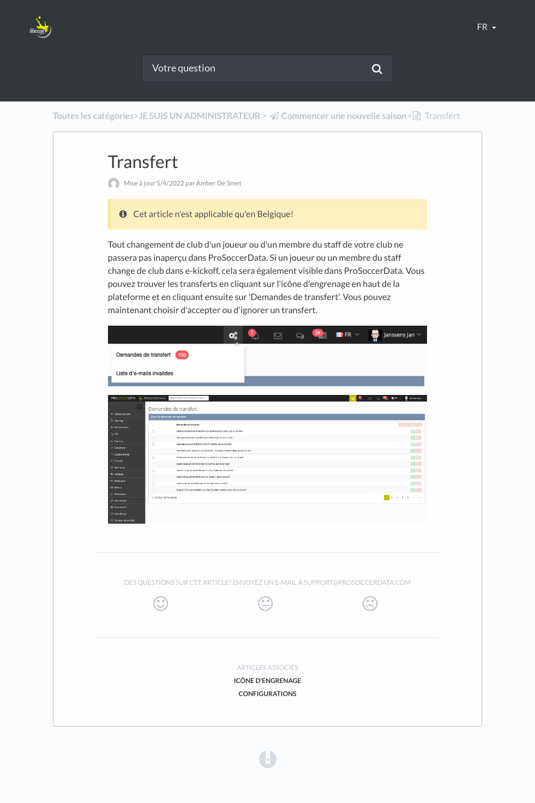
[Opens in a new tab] (267, 758)
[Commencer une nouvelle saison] (338, 116)
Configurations (267, 694)
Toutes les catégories (93, 116)
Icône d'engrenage (267, 680)
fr (483, 27)
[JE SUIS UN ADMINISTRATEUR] (199, 116)
